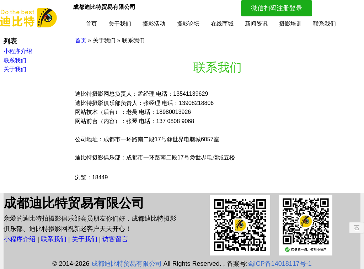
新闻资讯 (256, 24)
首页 (91, 24)
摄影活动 (154, 24)
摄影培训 (290, 24)
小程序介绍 (20, 239)
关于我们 (119, 24)
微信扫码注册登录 (276, 8)
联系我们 (324, 24)
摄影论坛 (188, 24)
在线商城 (222, 24)
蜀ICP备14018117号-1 (280, 263)
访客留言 (115, 239)
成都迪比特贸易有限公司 (126, 263)
